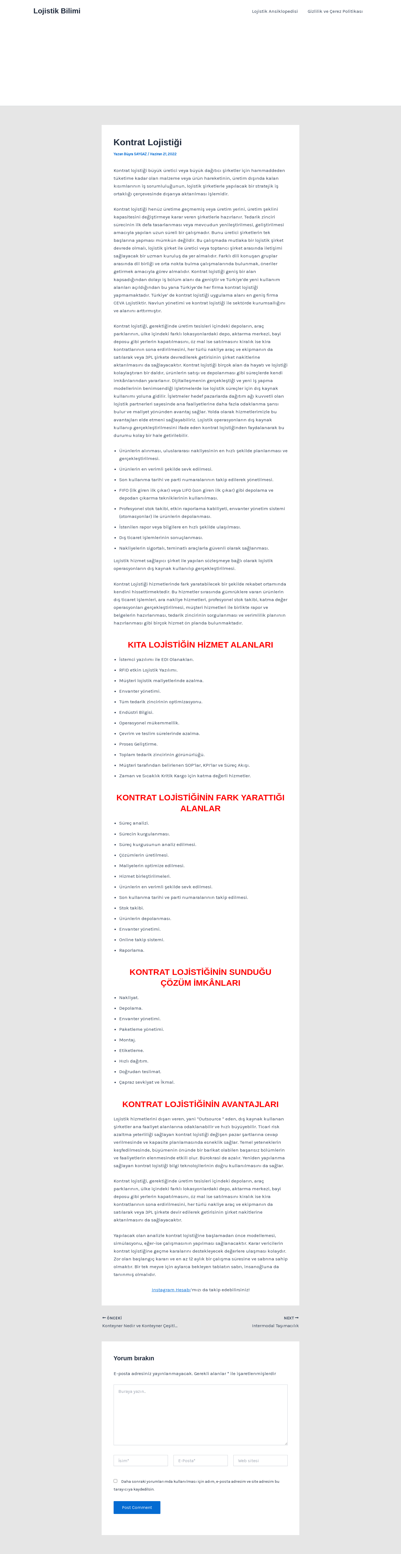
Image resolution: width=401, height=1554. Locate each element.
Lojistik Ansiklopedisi (275, 11)
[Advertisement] (200, 64)
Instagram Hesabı (171, 1289)
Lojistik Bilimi (56, 11)
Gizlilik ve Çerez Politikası (335, 11)
